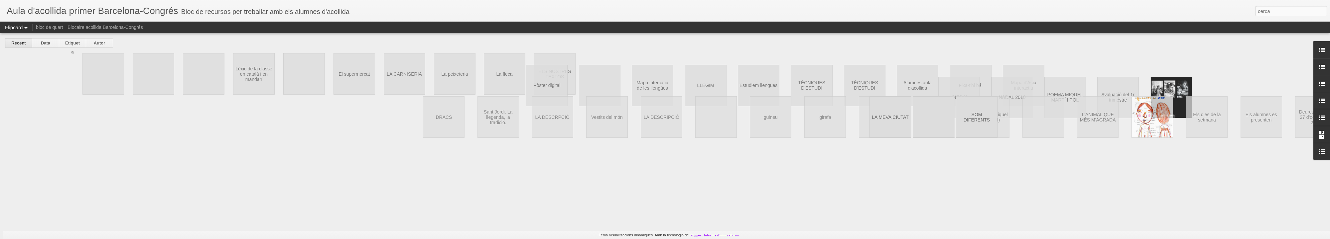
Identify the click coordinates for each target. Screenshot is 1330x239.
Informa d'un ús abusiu (721, 235)
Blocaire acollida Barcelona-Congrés (105, 27)
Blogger (696, 235)
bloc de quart (49, 27)
